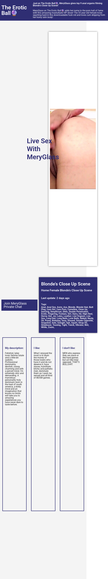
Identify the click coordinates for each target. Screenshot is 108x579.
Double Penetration (78, 311)
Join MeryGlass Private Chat (15, 305)
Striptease (46, 325)
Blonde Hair (82, 307)
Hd (80, 314)
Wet (86, 325)
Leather (67, 316)
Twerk (71, 325)
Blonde (71, 307)
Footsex (63, 314)
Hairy (75, 314)
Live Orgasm (78, 316)
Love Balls (74, 318)
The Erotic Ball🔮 (14, 10)
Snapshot (46, 322)
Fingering (52, 314)
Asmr (59, 307)
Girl (69, 314)
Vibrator (79, 325)
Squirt (74, 322)
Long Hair (51, 318)
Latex (60, 316)
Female (54, 290)
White (44, 327)
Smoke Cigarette (84, 320)
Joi (54, 316)
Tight (64, 325)
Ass (65, 307)
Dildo (65, 311)
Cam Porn (61, 309)
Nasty (90, 318)
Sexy (64, 320)
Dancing (45, 311)
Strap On (82, 322)
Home (45, 290)
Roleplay (56, 320)
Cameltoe (72, 309)
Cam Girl (51, 309)
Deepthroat (56, 311)
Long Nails (62, 318)
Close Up (82, 309)
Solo (54, 322)
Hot (50, 316)
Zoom (51, 327)
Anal (43, 307)
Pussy (48, 320)
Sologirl (61, 322)
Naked (83, 318)
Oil (42, 320)
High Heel (87, 314)
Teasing (57, 325)
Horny (44, 316)
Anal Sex (51, 307)
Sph (68, 322)
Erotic (44, 314)
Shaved (71, 320)
